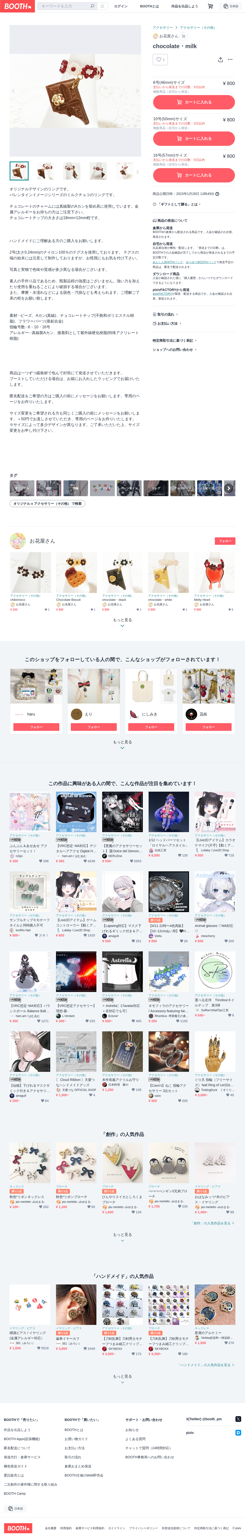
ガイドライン (116, 1528)
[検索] (92, 6)
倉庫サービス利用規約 (90, 1528)
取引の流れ (165, 314)
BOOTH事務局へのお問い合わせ (149, 1457)
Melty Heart (202, 600)
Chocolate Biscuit (68, 600)
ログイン (121, 6)
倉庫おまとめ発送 (78, 1466)
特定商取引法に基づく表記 (173, 340)
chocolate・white (160, 600)
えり (88, 714)
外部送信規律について (176, 1528)
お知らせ (132, 1430)
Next (137, 91)
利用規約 (66, 1528)
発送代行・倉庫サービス (22, 1457)
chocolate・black (114, 600)
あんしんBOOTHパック (168, 262)
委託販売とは (14, 1475)
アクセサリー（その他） (198, 27)
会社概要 (50, 1528)
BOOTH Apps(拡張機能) (22, 1439)
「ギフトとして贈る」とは (177, 204)
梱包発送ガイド (15, 1466)
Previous (13, 91)
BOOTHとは (149, 6)
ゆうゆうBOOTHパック (201, 262)
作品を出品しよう (184, 6)
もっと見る (122, 746)
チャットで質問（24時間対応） (149, 1448)
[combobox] (67, 6)
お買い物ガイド (76, 1439)
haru (31, 714)
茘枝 (203, 714)
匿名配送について (17, 1448)
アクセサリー (163, 27)
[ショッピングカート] (210, 6)
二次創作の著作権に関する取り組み (30, 1484)
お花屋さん (43, 541)
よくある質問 (135, 1439)
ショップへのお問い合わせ (173, 350)
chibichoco (17, 600)
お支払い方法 (167, 323)
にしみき (149, 714)
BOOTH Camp (15, 1493)
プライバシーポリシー (143, 1528)
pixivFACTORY (162, 293)
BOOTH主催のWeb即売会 (84, 1475)
